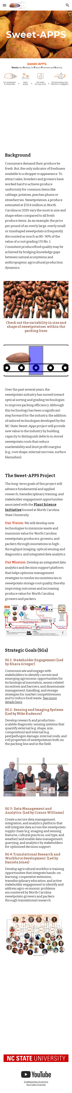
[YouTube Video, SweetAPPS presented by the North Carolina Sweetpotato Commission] (36, 985)
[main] (36, 34)
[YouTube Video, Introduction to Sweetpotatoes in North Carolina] (36, 1029)
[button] (4, 5)
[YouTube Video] (36, 118)
